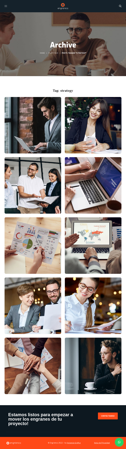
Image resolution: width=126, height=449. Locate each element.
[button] (120, 6)
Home (42, 53)
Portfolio (53, 53)
